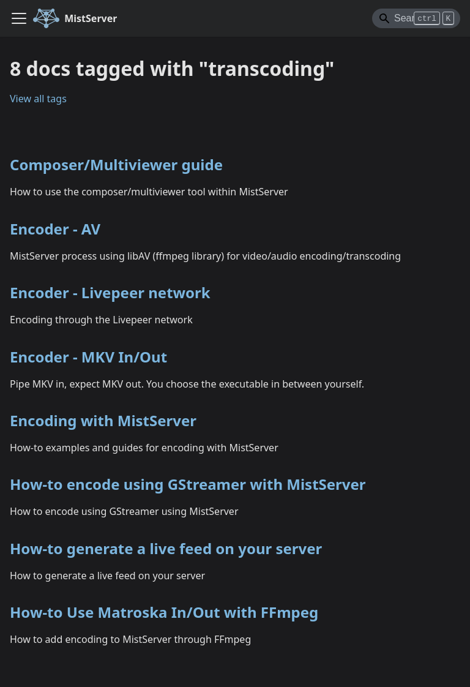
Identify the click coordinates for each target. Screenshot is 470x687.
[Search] (416, 18)
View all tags (38, 98)
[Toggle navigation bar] (19, 18)
